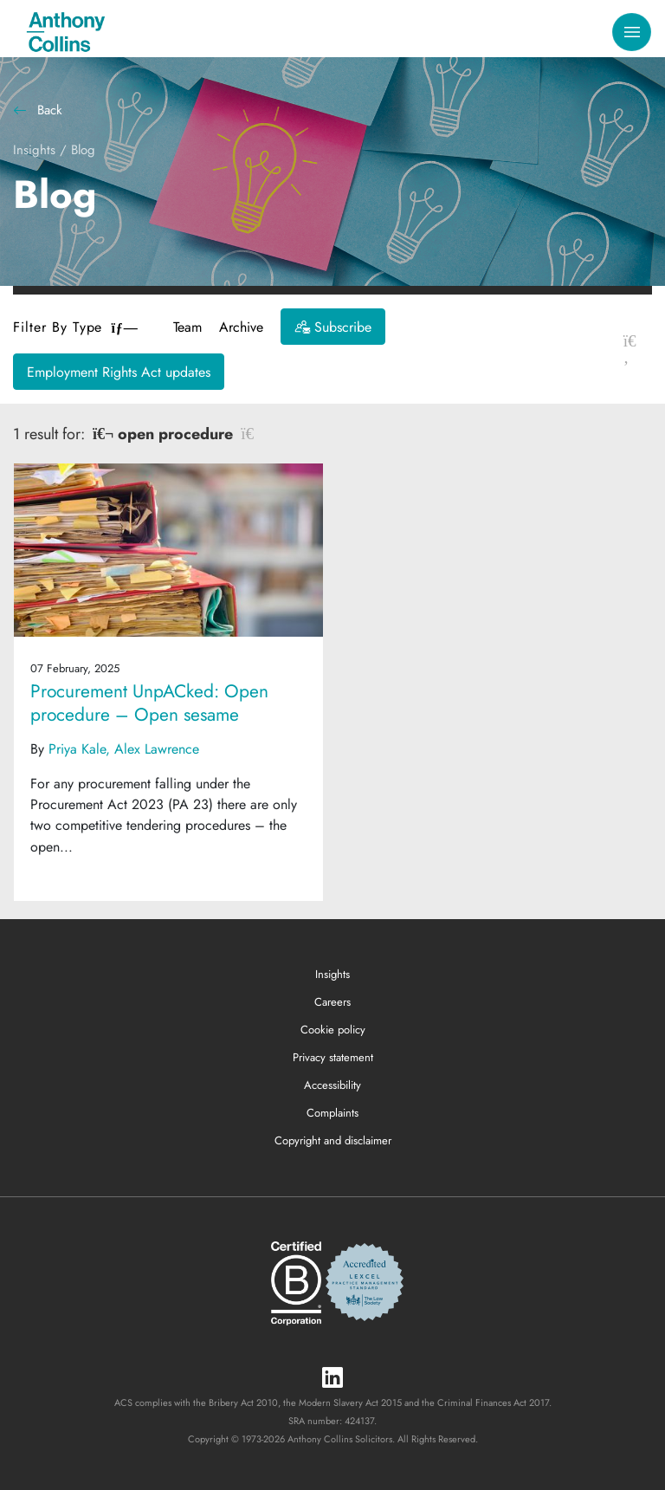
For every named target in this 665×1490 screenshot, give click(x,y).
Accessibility (332, 1085)
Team (187, 327)
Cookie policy (332, 1029)
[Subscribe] (333, 326)
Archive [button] (241, 327)
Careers (332, 1002)
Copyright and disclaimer (332, 1140)
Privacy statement (333, 1057)
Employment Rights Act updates (118, 372)
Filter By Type (76, 327)
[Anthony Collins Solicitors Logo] (66, 32)
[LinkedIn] (332, 1378)
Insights (34, 149)
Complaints (332, 1113)
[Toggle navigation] (631, 32)
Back (37, 110)
